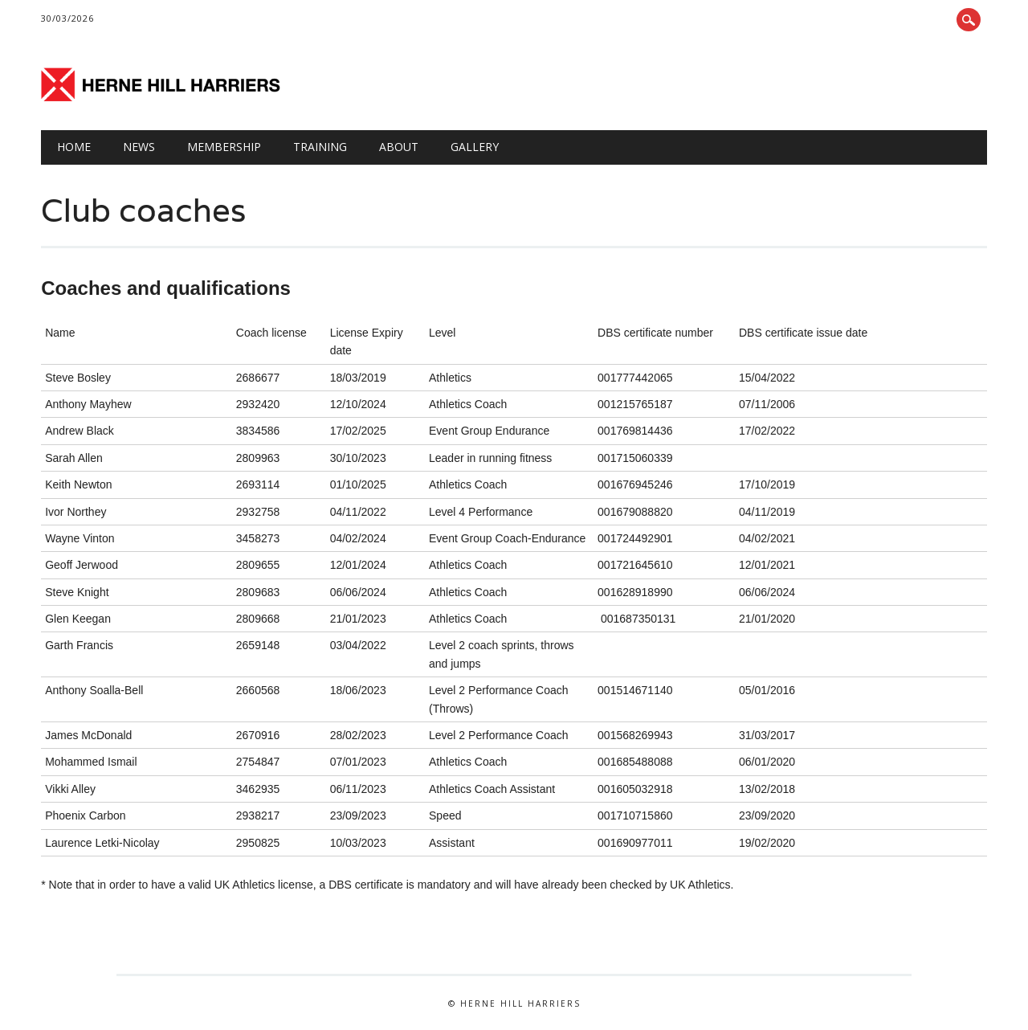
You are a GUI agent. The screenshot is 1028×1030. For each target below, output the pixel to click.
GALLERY (475, 146)
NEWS (139, 146)
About (398, 146)
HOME (74, 146)
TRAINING (320, 146)
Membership (224, 146)
